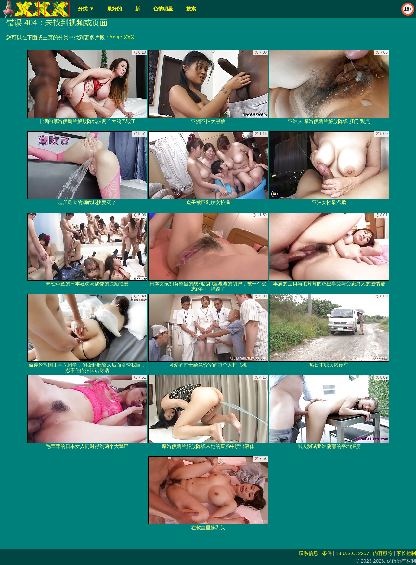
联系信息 (308, 553)
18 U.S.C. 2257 (352, 553)
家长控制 (406, 553)
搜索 (191, 8)
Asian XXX (121, 37)
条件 (327, 553)
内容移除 (383, 553)
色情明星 (163, 8)
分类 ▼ (86, 8)
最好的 (114, 8)
